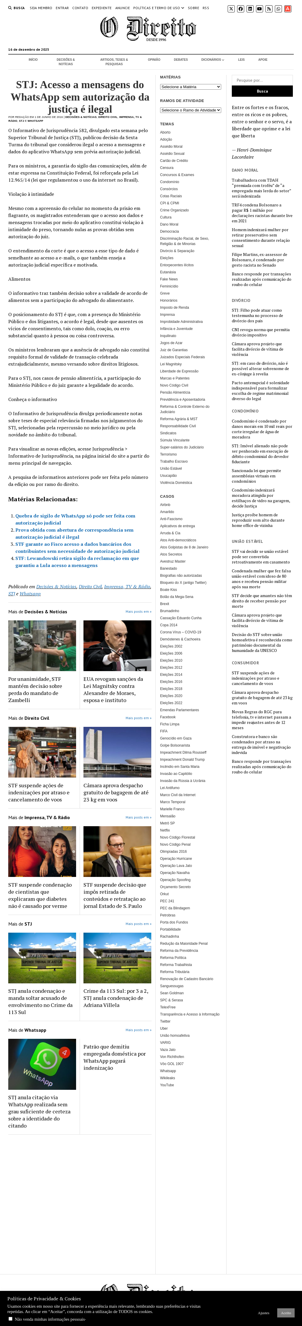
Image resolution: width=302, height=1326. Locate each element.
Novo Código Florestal (177, 837)
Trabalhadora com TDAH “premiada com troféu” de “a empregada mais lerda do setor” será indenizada (261, 188)
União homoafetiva (175, 1035)
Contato (80, 8)
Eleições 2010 (171, 660)
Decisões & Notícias (66, 62)
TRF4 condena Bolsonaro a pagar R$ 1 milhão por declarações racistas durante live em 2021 (262, 213)
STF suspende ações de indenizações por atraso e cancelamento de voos (255, 678)
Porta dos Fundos (174, 922)
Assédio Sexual (172, 154)
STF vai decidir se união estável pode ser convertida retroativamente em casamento (261, 557)
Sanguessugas (171, 986)
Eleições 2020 (171, 696)
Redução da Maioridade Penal (184, 943)
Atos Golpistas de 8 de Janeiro (184, 547)
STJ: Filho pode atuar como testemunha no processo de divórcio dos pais (257, 315)
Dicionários (211, 59)
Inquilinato (168, 336)
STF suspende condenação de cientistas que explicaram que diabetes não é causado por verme (40, 895)
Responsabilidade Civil (178, 426)
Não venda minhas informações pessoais (50, 1319)
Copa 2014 (169, 625)
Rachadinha (169, 936)
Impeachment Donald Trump (182, 760)
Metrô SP (167, 823)
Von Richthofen (172, 1057)
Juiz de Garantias (174, 350)
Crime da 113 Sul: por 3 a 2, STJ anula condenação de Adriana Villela (115, 997)
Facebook (168, 717)
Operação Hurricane (176, 859)
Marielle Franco (172, 809)
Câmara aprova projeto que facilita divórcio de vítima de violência (257, 349)
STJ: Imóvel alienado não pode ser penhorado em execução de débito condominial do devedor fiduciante (260, 453)
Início (33, 59)
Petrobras (167, 915)
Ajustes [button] (263, 1313)
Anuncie (122, 8)
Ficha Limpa (169, 724)
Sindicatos (168, 433)
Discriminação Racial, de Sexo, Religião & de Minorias (184, 241)
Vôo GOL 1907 (172, 1064)
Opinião (154, 59)
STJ (21, 120)
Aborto (165, 132)
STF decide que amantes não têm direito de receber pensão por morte (262, 601)
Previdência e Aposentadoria (182, 399)
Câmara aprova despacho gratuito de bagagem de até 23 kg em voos (262, 698)
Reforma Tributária (174, 972)
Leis (241, 59)
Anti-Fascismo (171, 519)
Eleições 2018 (171, 689)
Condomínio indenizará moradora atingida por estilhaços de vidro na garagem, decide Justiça (261, 498)
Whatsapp (35, 120)
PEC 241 (167, 901)
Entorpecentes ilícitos (177, 265)
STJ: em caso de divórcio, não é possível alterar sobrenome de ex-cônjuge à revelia (260, 369)
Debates (181, 59)
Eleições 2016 (171, 682)
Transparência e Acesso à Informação (190, 1014)
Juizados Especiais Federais (182, 357)
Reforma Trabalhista (176, 965)
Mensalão (167, 816)
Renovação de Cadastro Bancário (186, 979)
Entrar (62, 8)
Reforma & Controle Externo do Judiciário (184, 409)
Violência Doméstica (176, 483)
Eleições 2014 (171, 675)
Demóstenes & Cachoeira (180, 639)
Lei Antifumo (170, 788)
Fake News (169, 279)
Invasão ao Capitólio (176, 774)
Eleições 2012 (171, 668)
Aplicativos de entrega (177, 526)
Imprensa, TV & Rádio (127, 586)
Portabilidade (170, 929)
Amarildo (167, 512)
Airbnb (165, 505)
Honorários (169, 300)
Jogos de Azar (171, 343)
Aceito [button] (286, 1313)
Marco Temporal (173, 802)
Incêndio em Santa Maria (179, 767)
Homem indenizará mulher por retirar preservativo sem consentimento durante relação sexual (261, 237)
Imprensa (167, 315)
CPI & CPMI (169, 203)
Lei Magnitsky (171, 364)
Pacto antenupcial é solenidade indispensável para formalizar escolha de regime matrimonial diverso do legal (260, 390)
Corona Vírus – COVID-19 (180, 632)
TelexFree (168, 1007)
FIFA (164, 731)
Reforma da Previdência (179, 951)
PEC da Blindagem (175, 908)
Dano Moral (169, 224)
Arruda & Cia (170, 533)
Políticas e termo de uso (156, 8)
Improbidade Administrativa (181, 322)
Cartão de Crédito (174, 161)
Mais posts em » (139, 611)
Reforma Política (173, 958)
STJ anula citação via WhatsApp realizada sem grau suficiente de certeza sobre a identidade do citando (39, 1111)
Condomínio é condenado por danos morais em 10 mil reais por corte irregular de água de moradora (262, 429)
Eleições (166, 258)
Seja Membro (41, 8)
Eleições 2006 (171, 653)
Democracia (169, 231)
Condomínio (169, 182)
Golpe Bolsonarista (175, 745)
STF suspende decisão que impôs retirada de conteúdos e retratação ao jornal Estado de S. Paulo (114, 895)
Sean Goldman (172, 993)
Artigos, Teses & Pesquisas (114, 62)
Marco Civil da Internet (178, 795)
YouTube (167, 1085)
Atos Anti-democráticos (178, 540)
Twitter (165, 1021)
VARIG (165, 1043)
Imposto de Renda (174, 307)
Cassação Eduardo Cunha (181, 618)
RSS (206, 8)
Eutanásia (168, 272)
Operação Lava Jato (176, 866)
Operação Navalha (175, 873)
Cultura (166, 217)
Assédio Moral (171, 146)
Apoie (262, 59)
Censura (166, 168)
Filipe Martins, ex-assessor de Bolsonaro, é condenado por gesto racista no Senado (259, 260)
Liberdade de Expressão (179, 371)
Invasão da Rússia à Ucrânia (182, 781)
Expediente (102, 8)
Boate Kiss (168, 590)
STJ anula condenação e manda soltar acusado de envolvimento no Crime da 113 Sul (40, 1001)
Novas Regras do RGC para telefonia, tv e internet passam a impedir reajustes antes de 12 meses (261, 719)
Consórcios (169, 189)
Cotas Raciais (171, 196)
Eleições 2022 (171, 703)
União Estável (171, 468)
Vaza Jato (167, 1050)
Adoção (166, 139)
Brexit (164, 604)
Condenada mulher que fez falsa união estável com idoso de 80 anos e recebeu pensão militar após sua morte (261, 578)
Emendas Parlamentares (179, 710)
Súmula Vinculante (175, 440)
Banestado (168, 568)
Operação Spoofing (175, 880)
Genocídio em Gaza (176, 738)
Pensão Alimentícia (175, 392)
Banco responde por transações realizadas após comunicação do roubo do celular (261, 279)
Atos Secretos (171, 554)
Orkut (164, 894)
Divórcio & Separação (177, 251)
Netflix (165, 830)
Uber (164, 1028)
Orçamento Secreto (175, 887)
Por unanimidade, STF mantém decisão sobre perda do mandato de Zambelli (35, 689)
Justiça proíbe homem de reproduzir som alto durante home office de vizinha (258, 520)
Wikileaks (167, 1078)
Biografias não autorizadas (181, 576)
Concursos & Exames (177, 175)
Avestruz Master (173, 561)
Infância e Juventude (176, 329)
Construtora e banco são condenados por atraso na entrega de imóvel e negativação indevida (261, 744)
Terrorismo (168, 454)
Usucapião (168, 476)
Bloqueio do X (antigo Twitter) (183, 583)
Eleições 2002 (171, 646)
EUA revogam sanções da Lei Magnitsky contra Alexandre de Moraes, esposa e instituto (113, 689)
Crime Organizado (174, 210)
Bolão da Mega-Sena (176, 597)
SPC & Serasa (171, 1000)
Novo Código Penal (175, 844)
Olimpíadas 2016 (173, 852)
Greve (165, 293)
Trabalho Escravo (174, 461)
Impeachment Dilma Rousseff (183, 752)
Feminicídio (169, 286)
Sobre (193, 8)
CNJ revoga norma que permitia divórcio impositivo (261, 332)
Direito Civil (107, 117)
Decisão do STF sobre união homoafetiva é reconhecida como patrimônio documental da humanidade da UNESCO (262, 642)
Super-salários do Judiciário (182, 447)
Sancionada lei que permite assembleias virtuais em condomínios (256, 476)
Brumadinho (169, 611)
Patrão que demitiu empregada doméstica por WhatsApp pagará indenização (114, 1057)
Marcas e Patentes (175, 378)
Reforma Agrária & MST (179, 419)
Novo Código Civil (174, 385)
